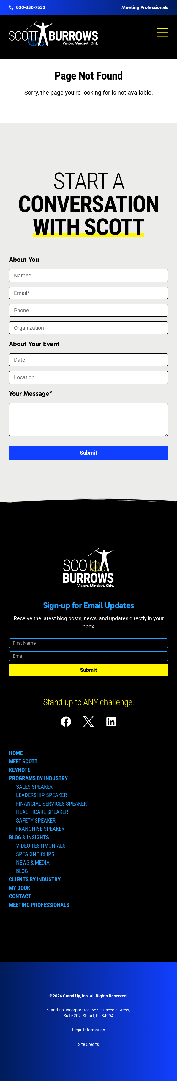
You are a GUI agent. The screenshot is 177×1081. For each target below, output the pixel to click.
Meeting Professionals (39, 904)
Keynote (19, 770)
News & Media (33, 862)
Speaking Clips (35, 854)
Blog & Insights (29, 837)
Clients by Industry (35, 879)
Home (16, 753)
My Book (19, 888)
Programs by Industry (38, 778)
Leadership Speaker (41, 795)
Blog (22, 871)
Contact (20, 896)
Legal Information (88, 1029)
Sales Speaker (34, 786)
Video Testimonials (41, 845)
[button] (162, 33)
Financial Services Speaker (51, 803)
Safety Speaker (36, 820)
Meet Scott (23, 761)
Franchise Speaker (40, 828)
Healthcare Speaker (42, 812)
